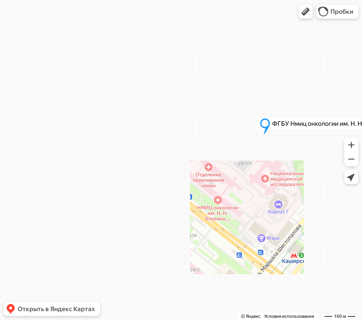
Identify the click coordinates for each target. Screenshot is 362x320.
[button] (305, 11)
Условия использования (289, 316)
